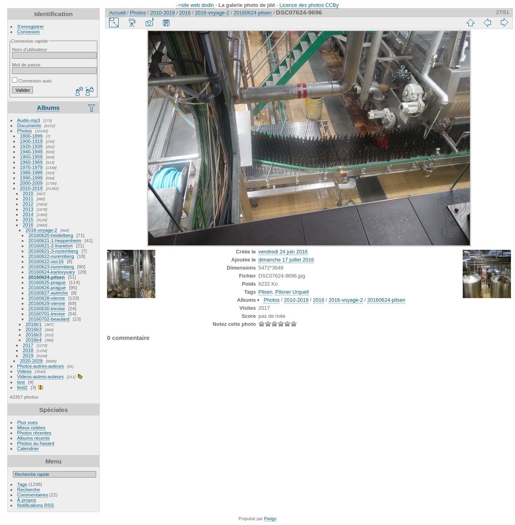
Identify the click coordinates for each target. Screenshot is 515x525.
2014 (28, 214)
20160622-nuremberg (51, 256)
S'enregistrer (30, 26)
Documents (29, 125)
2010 (28, 193)
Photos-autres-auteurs (40, 366)
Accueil (117, 13)
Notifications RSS (35, 505)
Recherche (28, 489)
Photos (24, 130)
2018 (28, 350)
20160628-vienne (47, 298)
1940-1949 (31, 151)
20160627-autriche (48, 292)
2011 (28, 198)
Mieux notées (31, 427)
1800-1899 (31, 135)
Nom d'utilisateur (29, 49)
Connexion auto (32, 80)
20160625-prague (47, 282)
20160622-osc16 (46, 261)
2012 (28, 203)
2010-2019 (31, 188)
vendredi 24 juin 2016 (282, 252)
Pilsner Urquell (292, 292)
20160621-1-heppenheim (55, 240)
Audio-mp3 (28, 120)
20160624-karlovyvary (52, 271)
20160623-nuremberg (51, 266)
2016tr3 (34, 334)
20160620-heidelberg (51, 235)
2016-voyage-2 (42, 230)
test (21, 382)
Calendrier (28, 448)
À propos (26, 499)
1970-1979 (31, 167)
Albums (48, 107)
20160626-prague (47, 287)
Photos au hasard (35, 443)
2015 (28, 219)
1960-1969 (31, 162)
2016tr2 (34, 329)
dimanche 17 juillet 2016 (286, 260)
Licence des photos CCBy (309, 5)
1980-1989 (31, 172)
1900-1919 (31, 141)
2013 (28, 209)
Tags (22, 484)
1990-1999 (31, 177)
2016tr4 (34, 339)
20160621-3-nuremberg (53, 250)
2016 (28, 224)
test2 (22, 387)
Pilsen (265, 292)
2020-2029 (31, 360)
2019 (28, 355)
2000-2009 (31, 182)
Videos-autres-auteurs (40, 376)
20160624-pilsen (47, 277)
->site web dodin (195, 5)
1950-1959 (31, 156)
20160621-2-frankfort (51, 245)
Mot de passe (26, 64)
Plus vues (27, 422)
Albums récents (33, 438)
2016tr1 (34, 324)
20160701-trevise (47, 313)
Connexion (28, 31)
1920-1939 (31, 146)
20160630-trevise (47, 308)
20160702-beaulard (49, 318)
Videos (24, 371)
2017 (28, 345)
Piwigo (270, 518)
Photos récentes (34, 432)
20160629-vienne (47, 303)
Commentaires (32, 494)
